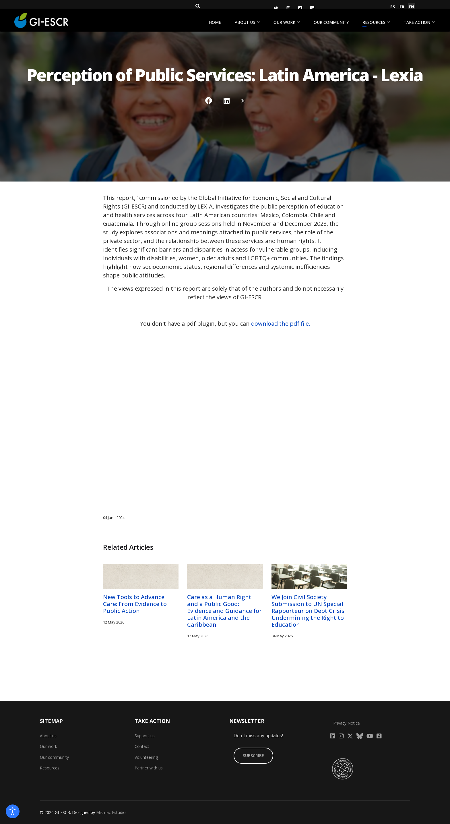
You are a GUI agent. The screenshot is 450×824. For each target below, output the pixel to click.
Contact (142, 746)
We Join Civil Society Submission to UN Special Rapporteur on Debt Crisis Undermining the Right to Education (307, 610)
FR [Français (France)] (401, 6)
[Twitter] (276, 8)
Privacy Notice (346, 723)
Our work (284, 22)
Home (215, 22)
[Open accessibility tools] (13, 811)
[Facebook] (300, 8)
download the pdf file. (280, 323)
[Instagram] (288, 8)
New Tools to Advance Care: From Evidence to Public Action (135, 604)
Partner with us (149, 768)
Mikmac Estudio (111, 812)
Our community (331, 22)
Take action (417, 22)
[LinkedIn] (312, 8)
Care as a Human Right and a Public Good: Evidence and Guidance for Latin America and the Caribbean (224, 610)
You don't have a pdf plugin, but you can (225, 323)
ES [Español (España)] (392, 6)
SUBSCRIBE (253, 755)
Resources (373, 22)
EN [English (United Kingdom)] (411, 6)
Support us (145, 735)
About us (245, 22)
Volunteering (146, 757)
